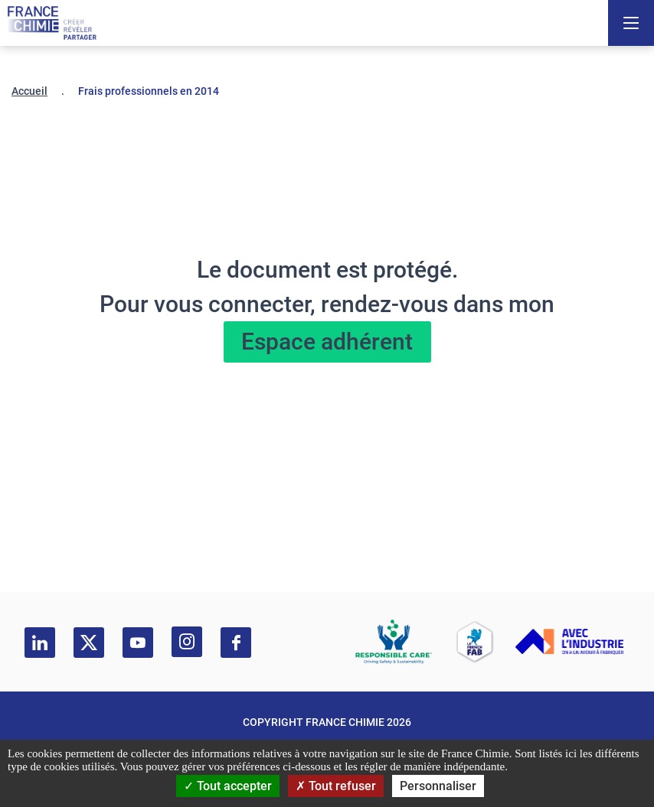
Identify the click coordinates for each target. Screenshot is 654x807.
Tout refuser (336, 786)
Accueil (29, 91)
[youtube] (138, 642)
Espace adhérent (327, 341)
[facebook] (236, 642)
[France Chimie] (52, 23)
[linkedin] (39, 642)
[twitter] (88, 642)
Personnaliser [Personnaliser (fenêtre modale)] (438, 786)
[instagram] (187, 642)
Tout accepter (228, 786)
